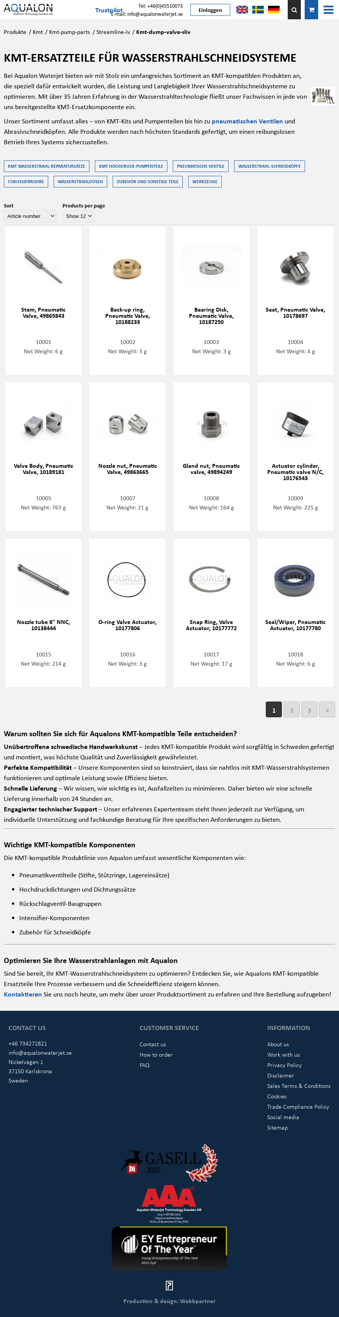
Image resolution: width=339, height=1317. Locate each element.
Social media (283, 1117)
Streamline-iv (113, 31)
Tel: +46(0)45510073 (160, 5)
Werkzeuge (205, 181)
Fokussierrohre (26, 181)
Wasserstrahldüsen (80, 181)
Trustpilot (109, 9)
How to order (156, 1054)
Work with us (283, 1054)
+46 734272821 (27, 1043)
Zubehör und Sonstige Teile (148, 181)
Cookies (277, 1096)
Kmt (38, 31)
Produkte (15, 31)
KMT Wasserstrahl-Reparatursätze (46, 166)
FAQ (145, 1065)
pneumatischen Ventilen (247, 120)
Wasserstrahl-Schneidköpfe (269, 166)
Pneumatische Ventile (200, 166)
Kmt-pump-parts (69, 31)
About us (278, 1044)
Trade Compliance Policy (298, 1106)
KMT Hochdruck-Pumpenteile (131, 166)
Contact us (153, 1044)
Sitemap (277, 1127)
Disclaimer (280, 1075)
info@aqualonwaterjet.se (40, 1052)
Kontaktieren (24, 993)
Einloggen (210, 9)
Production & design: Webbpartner (169, 1301)
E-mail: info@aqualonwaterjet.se (147, 13)
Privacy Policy (284, 1065)
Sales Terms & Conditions (299, 1085)
